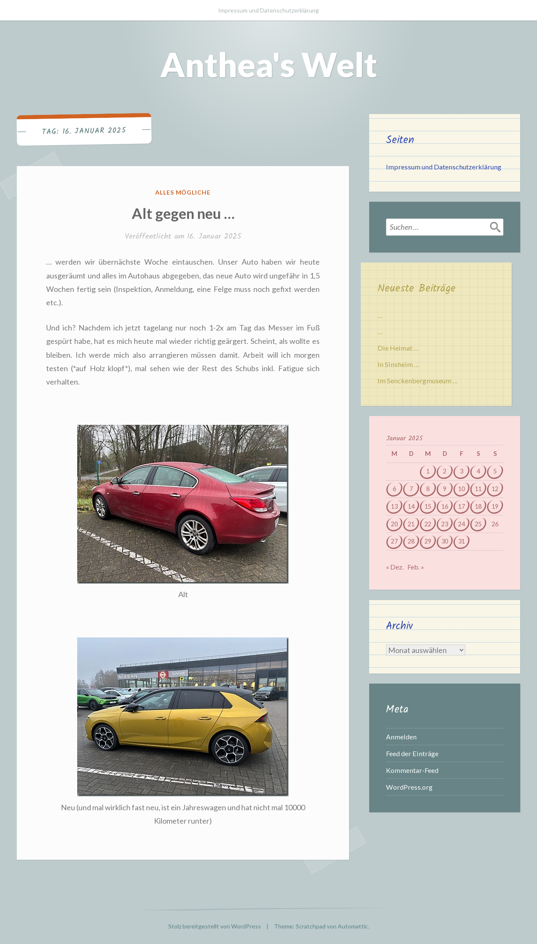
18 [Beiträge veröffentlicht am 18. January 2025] (478, 506)
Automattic (353, 926)
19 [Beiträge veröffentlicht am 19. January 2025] (495, 506)
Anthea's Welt (268, 64)
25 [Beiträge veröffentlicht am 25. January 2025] (478, 524)
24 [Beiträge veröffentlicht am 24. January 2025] (461, 524)
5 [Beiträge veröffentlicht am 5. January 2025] (495, 471)
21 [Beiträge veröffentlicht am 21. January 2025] (411, 524)
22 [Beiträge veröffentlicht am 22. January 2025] (428, 524)
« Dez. (395, 567)
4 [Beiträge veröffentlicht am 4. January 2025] (478, 471)
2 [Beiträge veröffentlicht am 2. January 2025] (444, 471)
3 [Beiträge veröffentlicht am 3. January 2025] (461, 471)
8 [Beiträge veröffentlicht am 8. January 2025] (428, 488)
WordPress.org (409, 787)
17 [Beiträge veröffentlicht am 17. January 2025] (461, 506)
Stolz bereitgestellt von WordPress (214, 926)
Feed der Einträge (412, 753)
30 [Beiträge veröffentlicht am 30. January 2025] (444, 541)
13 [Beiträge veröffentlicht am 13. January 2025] (394, 506)
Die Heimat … (398, 348)
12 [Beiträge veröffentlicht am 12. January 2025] (495, 488)
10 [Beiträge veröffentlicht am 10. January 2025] (461, 488)
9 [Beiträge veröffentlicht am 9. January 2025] (444, 488)
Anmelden (401, 737)
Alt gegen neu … (183, 213)
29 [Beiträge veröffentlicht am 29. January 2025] (428, 541)
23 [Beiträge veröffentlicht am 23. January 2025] (444, 524)
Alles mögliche (183, 192)
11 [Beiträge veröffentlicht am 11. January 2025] (478, 488)
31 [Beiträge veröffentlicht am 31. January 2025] (461, 541)
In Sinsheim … (398, 364)
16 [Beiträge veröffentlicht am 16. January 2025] (444, 506)
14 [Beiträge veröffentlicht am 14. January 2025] (411, 506)
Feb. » (415, 567)
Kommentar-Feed (412, 770)
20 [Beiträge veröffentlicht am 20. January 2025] (394, 524)
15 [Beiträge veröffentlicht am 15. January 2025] (428, 506)
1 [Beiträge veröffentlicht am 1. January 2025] (428, 471)
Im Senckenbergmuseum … (418, 381)
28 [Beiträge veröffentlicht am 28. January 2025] (411, 541)
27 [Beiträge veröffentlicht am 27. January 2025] (394, 541)
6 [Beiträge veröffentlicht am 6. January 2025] (394, 488)
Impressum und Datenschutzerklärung (268, 10)
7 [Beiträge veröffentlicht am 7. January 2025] (411, 488)
